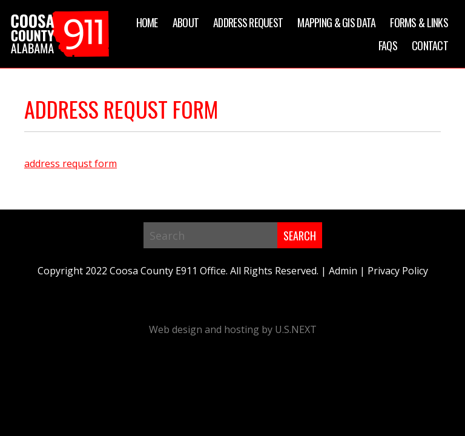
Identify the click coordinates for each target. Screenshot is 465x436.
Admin (343, 270)
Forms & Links (419, 22)
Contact (430, 45)
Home (147, 22)
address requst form (70, 163)
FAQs (387, 45)
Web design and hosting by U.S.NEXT (233, 329)
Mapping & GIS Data (336, 22)
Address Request (248, 22)
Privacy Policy (398, 270)
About (186, 22)
